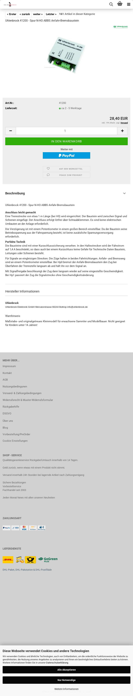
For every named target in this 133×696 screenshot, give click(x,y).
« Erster (11, 14)
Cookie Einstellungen (15, 440)
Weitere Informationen (66, 689)
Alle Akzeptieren (66, 669)
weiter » (38, 14)
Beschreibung (15, 193)
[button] (10, 131)
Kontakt (7, 373)
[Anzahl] (66, 131)
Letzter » (51, 14)
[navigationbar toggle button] (128, 4)
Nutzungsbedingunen (15, 386)
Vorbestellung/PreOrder (16, 434)
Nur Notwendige (67, 680)
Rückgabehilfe (11, 406)
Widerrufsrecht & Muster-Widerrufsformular (28, 400)
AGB (5, 379)
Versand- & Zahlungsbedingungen (22, 393)
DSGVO (7, 413)
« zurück (25, 14)
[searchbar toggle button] (111, 4)
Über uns (8, 420)
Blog (5, 427)
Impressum (9, 366)
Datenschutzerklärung (57, 662)
